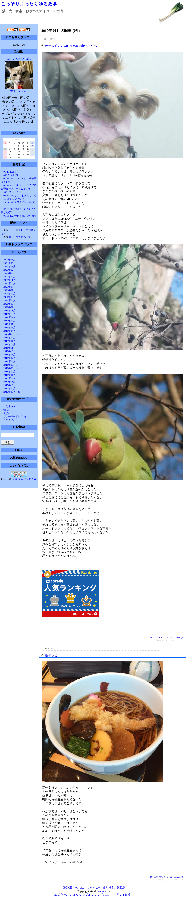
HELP (121, 887)
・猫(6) (5, 409)
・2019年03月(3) (9, 334)
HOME (67, 887)
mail (12, 90)
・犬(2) (5, 413)
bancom (101, 891)
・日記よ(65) (8, 406)
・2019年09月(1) (9, 317)
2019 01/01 (49, 648)
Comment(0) (178, 638)
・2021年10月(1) (9, 283)
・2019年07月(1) (9, 324)
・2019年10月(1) (9, 313)
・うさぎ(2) (7, 419)
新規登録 (109, 887)
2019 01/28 (49, 38)
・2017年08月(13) (10, 391)
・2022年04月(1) (9, 276)
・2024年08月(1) (9, 263)
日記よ (169, 638)
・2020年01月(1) (9, 307)
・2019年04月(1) (9, 330)
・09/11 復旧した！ (11, 192)
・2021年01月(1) (9, 290)
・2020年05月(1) (9, 300)
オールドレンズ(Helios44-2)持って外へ (71, 45)
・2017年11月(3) (9, 381)
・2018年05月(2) (9, 364)
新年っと (51, 655)
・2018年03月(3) (9, 368)
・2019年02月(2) (9, 337)
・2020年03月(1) (9, 303)
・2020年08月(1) (9, 296)
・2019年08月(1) (9, 320)
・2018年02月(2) (9, 371)
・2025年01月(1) (9, 259)
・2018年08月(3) (9, 354)
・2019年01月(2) (9, 341)
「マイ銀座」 (125, 894)
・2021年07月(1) (9, 286)
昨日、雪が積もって (20, 237)
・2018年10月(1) (9, 351)
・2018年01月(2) (9, 374)
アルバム (22, 90)
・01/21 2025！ (9, 171)
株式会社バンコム (66, 894)
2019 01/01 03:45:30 (157, 877)
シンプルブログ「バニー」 (97, 894)
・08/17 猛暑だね (10, 175)
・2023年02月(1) (9, 269)
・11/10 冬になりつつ (12, 198)
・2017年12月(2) (9, 378)
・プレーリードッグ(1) (13, 416)
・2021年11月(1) (9, 280)
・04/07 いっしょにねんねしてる (18, 195)
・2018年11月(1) (9, 347)
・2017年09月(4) (9, 388)
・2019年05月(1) (9, 327)
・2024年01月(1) (9, 266)
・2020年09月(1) (9, 293)
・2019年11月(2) (9, 310)
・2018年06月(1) (9, 361)
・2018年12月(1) (9, 344)
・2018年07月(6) (9, 358)
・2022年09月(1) (9, 273)
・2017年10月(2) (9, 385)
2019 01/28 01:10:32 (157, 638)
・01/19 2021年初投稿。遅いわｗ (18, 215)
